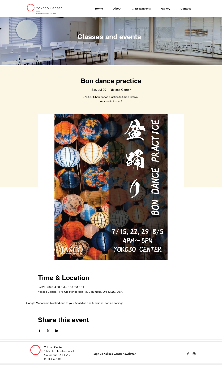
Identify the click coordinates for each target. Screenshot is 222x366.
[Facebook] (188, 354)
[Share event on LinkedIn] (56, 330)
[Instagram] (194, 354)
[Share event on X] (48, 330)
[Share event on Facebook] (39, 330)
